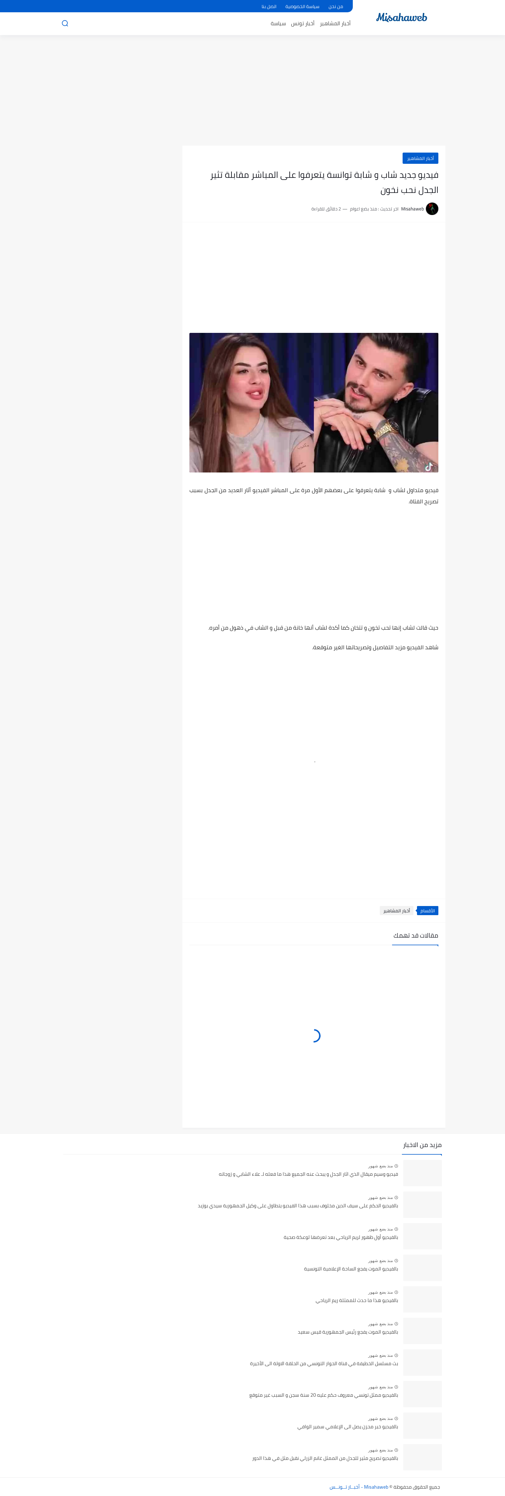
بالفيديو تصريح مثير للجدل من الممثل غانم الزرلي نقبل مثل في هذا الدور (325, 1458)
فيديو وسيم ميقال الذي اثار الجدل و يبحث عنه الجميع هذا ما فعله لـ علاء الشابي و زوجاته (308, 1174)
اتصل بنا (269, 6)
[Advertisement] (252, 91)
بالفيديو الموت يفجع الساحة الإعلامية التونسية (351, 1269)
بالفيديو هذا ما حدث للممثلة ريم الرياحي (357, 1300)
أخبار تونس (303, 23)
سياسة (278, 23)
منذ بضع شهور (380, 1165)
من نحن (336, 6)
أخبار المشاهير (335, 23)
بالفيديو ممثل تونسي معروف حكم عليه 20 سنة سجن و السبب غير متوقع (323, 1395)
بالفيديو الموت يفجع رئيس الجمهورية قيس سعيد (348, 1332)
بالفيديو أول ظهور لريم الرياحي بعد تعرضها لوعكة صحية (341, 1237)
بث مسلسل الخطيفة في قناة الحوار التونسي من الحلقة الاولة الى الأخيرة (324, 1364)
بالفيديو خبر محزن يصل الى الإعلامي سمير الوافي (347, 1427)
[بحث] (65, 23)
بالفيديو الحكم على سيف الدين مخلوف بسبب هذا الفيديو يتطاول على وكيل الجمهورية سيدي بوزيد (298, 1206)
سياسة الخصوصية (302, 6)
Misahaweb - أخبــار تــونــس (359, 1486)
